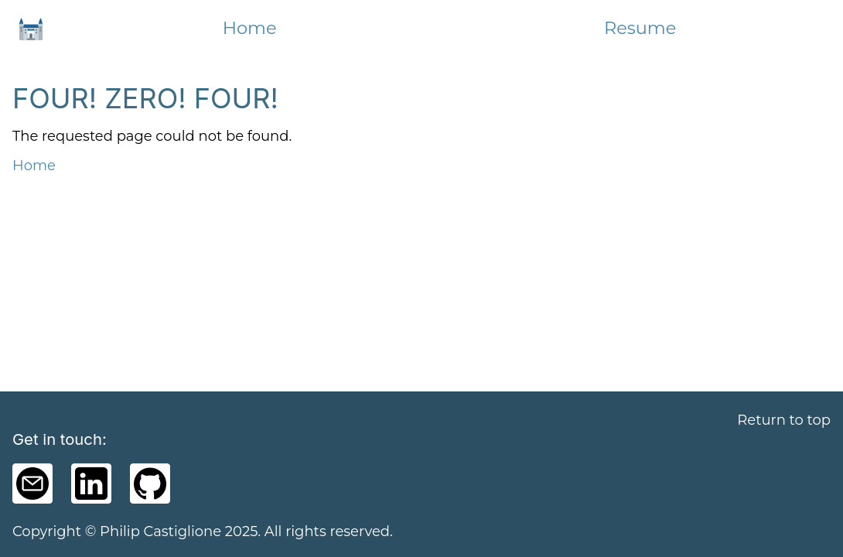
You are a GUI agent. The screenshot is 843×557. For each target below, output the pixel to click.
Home (250, 28)
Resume (640, 28)
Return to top (784, 420)
